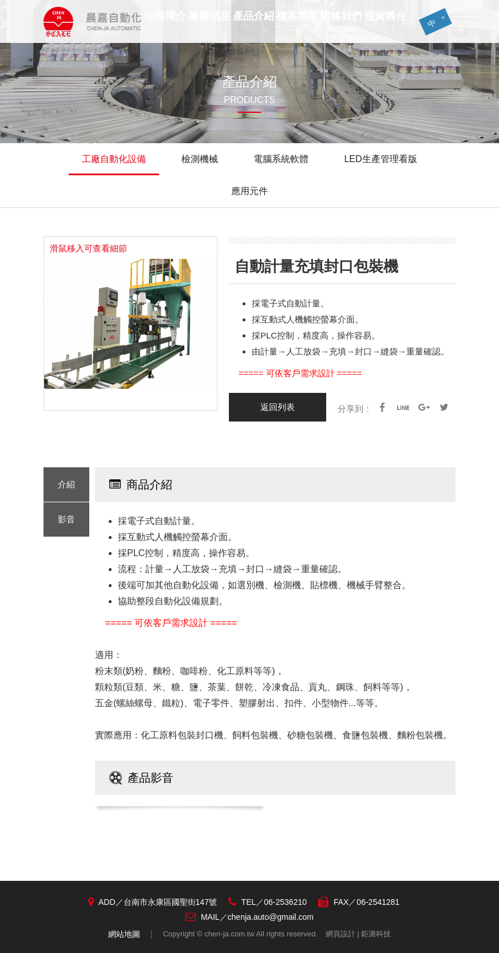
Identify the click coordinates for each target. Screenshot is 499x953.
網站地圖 (124, 934)
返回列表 (277, 407)
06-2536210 (285, 902)
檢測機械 (199, 159)
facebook (382, 407)
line (402, 407)
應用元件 (249, 191)
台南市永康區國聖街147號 (170, 902)
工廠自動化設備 (114, 159)
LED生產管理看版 (380, 159)
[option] (130, 323)
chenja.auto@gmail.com (271, 917)
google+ (423, 407)
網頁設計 (340, 934)
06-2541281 (378, 902)
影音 (66, 519)
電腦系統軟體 (281, 159)
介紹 (66, 484)
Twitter (444, 407)
